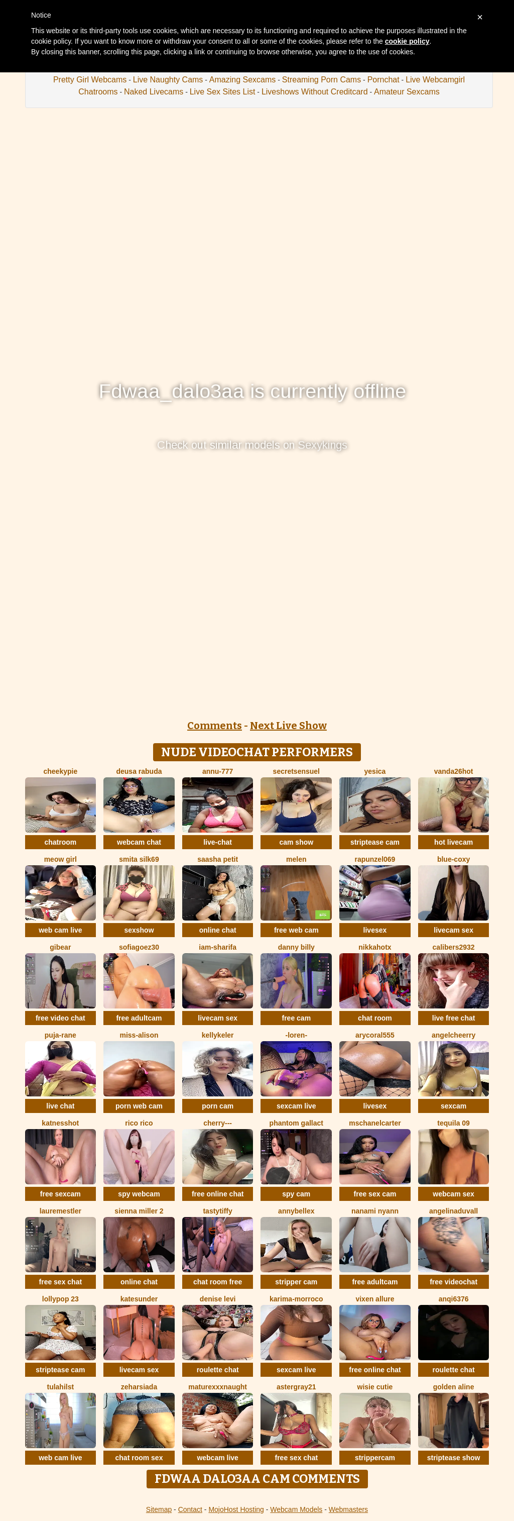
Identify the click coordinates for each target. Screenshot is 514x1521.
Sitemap (159, 1509)
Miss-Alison (138, 1035)
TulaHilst (60, 1387)
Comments (214, 726)
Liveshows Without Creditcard (315, 91)
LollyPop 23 (60, 1299)
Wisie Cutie (375, 1387)
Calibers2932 (454, 947)
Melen (296, 859)
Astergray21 (296, 1387)
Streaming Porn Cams (321, 79)
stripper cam (296, 1282)
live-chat (217, 842)
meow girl (60, 859)
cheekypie (60, 771)
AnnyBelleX (296, 1211)
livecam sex (453, 930)
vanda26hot (453, 771)
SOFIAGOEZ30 (139, 947)
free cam (296, 1018)
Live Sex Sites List (222, 91)
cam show (296, 842)
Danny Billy (296, 947)
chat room (375, 1018)
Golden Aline (453, 1387)
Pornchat (383, 79)
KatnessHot (60, 1123)
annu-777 (217, 771)
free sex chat (60, 1282)
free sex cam (375, 1194)
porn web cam (139, 1106)
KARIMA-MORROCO (296, 1299)
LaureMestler (60, 1211)
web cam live (60, 930)
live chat (60, 1106)
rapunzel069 (374, 859)
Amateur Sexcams (407, 91)
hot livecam (453, 842)
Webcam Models (296, 1509)
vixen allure (374, 1299)
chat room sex (139, 1458)
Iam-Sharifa (217, 947)
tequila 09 (453, 1123)
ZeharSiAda (139, 1387)
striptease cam (375, 842)
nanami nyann (375, 1211)
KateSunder (139, 1299)
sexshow (139, 930)
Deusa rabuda (139, 771)
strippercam (375, 1458)
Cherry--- (217, 1123)
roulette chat (218, 1370)
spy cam (296, 1194)
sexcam (453, 1106)
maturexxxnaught (217, 1387)
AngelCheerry (453, 1035)
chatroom (60, 842)
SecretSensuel (296, 771)
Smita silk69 (139, 859)
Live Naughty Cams (168, 79)
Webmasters (348, 1509)
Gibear (60, 947)
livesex (375, 930)
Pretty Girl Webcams (89, 79)
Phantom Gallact (296, 1123)
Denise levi (218, 1299)
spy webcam (139, 1194)
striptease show (453, 1458)
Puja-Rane (60, 1035)
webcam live (217, 1458)
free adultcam (139, 1018)
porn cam (217, 1106)
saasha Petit (217, 859)
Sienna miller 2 (138, 1211)
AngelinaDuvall (453, 1211)
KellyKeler (218, 1035)
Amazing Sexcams (242, 79)
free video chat (60, 1018)
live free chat (453, 1018)
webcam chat (139, 842)
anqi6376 (454, 1299)
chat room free (217, 1282)
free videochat (453, 1282)
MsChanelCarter (375, 1123)
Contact (190, 1509)
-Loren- (297, 1035)
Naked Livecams (153, 91)
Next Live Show (288, 726)
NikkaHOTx (374, 947)
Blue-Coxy (453, 859)
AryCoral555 (375, 1035)
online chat (217, 930)
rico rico (139, 1123)
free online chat (217, 1194)
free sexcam (60, 1194)
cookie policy (407, 41)
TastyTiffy (217, 1211)
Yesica (375, 771)
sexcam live (296, 1106)
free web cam (296, 930)
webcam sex (453, 1194)
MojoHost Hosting (236, 1509)
